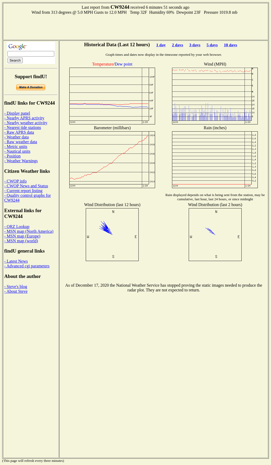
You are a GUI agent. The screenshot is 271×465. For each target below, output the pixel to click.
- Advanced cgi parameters (26, 266)
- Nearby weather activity (25, 122)
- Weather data (16, 137)
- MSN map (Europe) (22, 236)
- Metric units (15, 146)
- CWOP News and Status (26, 186)
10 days (230, 45)
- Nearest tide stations (22, 127)
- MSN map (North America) (28, 231)
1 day (161, 45)
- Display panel (17, 113)
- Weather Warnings (21, 161)
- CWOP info (15, 181)
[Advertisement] (135, 27)
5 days (212, 45)
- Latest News (16, 261)
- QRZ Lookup (16, 226)
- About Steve (16, 291)
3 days (194, 45)
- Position (12, 156)
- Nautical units (17, 151)
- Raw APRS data (19, 132)
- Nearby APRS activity (24, 118)
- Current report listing (23, 190)
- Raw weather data (20, 142)
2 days (177, 45)
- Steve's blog (15, 286)
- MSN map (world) (21, 241)
